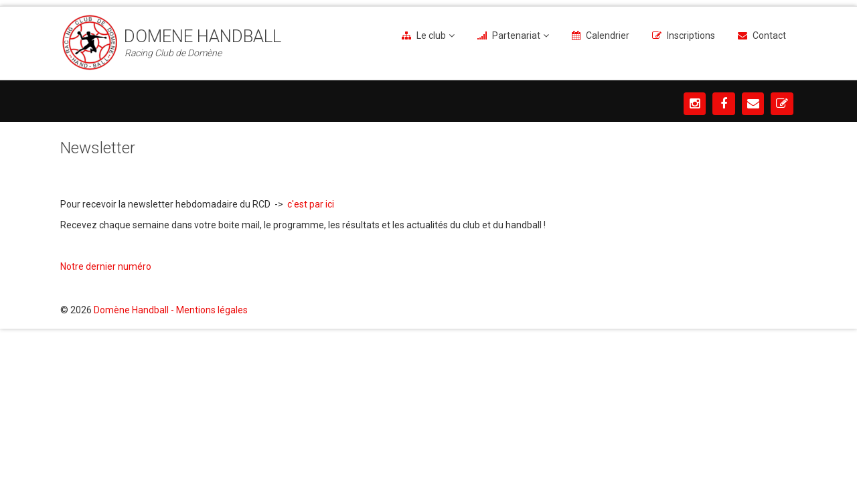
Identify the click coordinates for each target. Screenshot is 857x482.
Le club (431, 35)
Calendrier (607, 35)
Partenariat (516, 35)
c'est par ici (311, 204)
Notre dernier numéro (106, 266)
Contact (769, 35)
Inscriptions (691, 35)
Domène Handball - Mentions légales (171, 310)
